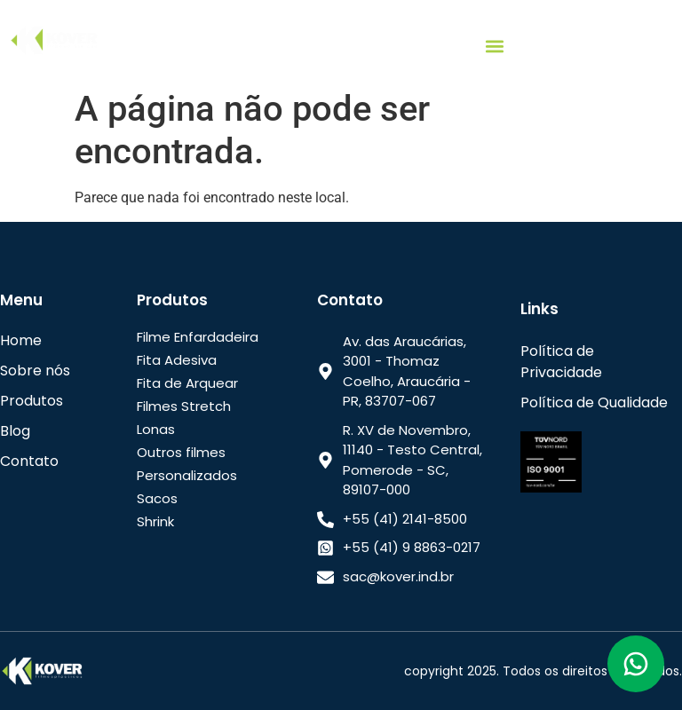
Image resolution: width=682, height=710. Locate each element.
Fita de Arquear (187, 383)
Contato (29, 461)
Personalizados (187, 475)
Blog (15, 431)
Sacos (157, 498)
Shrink (155, 521)
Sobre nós (35, 370)
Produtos (31, 400)
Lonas (156, 429)
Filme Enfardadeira (197, 336)
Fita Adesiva (177, 360)
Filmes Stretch (184, 406)
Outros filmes (181, 452)
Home (21, 340)
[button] (495, 45)
